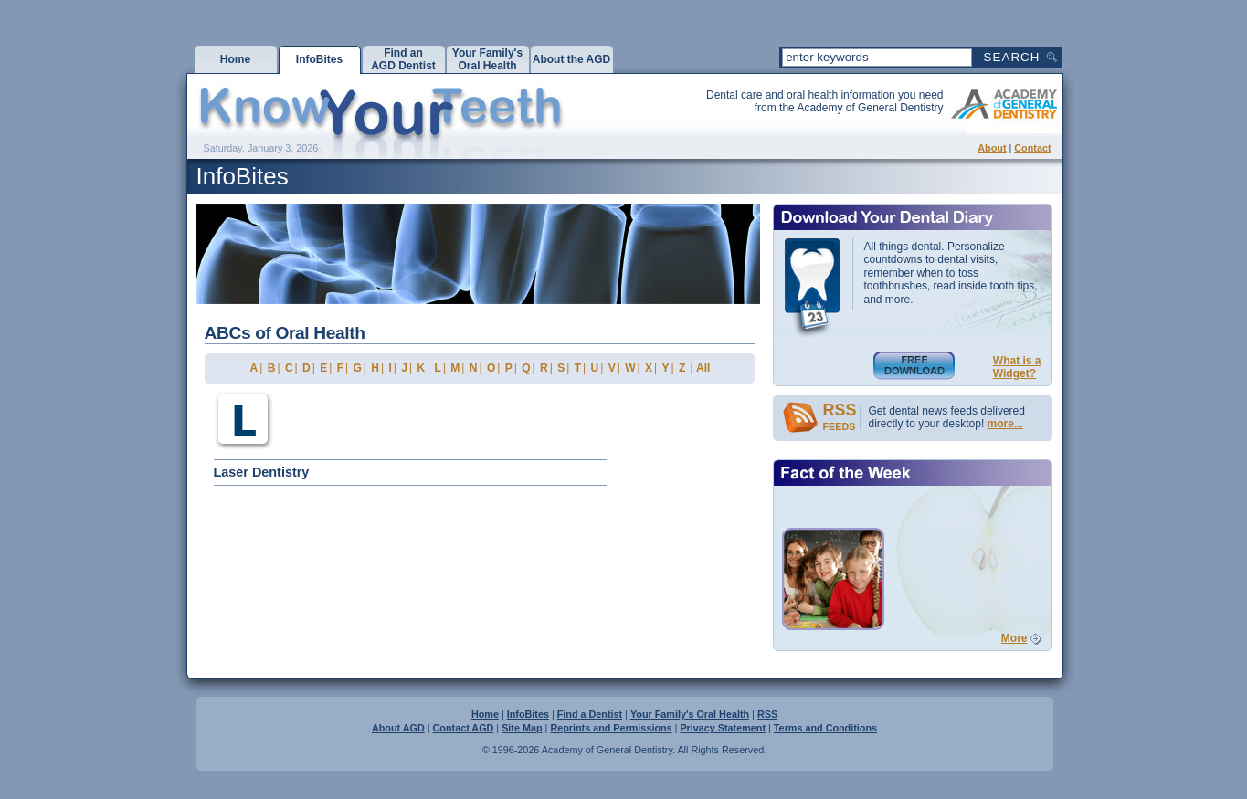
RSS (767, 714)
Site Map (522, 727)
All (703, 368)
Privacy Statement (723, 727)
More (1014, 638)
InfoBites (528, 714)
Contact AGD (463, 727)
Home (485, 714)
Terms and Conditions (825, 727)
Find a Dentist (589, 714)
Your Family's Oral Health (689, 714)
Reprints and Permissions (610, 727)
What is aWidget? (1017, 367)
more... (1005, 423)
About (992, 147)
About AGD (398, 727)
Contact (1032, 147)
